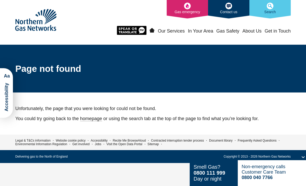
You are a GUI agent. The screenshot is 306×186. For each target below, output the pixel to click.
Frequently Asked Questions (257, 140)
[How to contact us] (228, 9)
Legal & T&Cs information (33, 140)
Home (152, 30)
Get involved (81, 144)
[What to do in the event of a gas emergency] (187, 9)
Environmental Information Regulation (41, 144)
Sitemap (153, 144)
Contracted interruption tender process (177, 140)
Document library (221, 140)
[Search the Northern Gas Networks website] (270, 9)
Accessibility (99, 140)
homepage (91, 118)
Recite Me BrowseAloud (129, 140)
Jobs (98, 144)
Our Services (171, 31)
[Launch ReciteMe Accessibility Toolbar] (6, 93)
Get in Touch (278, 31)
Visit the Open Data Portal (124, 144)
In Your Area (200, 31)
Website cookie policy (71, 140)
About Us (252, 31)
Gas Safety (227, 31)
